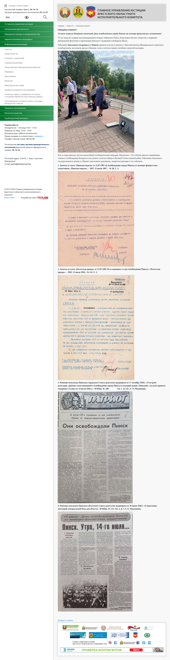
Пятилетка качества (13, 113)
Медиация (9, 72)
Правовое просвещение (15, 108)
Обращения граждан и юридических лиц (22, 34)
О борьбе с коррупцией (14, 58)
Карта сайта (9, 197)
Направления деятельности (17, 29)
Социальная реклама (13, 63)
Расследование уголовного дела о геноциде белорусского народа (23, 102)
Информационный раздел (16, 44)
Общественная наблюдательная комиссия (22, 67)
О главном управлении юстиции (19, 24)
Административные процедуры (18, 39)
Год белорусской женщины (16, 118)
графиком (38, 136)
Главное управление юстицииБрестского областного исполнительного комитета (121, 14)
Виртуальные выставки (14, 85)
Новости (8, 49)
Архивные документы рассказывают (20, 90)
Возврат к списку (65, 620)
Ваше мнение (10, 76)
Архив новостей (11, 54)
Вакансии (9, 81)
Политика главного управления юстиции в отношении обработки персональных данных (24, 95)
